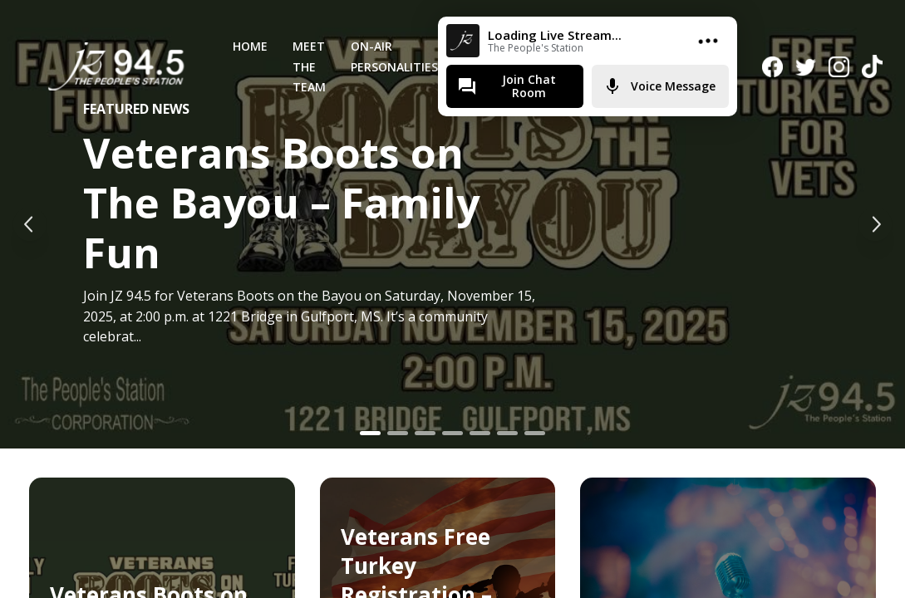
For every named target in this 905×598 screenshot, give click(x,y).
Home (250, 46)
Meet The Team (309, 67)
